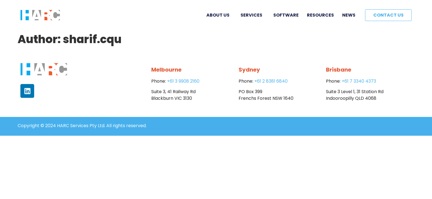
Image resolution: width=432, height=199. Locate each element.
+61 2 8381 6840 (271, 81)
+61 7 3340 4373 (359, 81)
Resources (320, 15)
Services (253, 15)
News (348, 15)
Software (286, 15)
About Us (219, 15)
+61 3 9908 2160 (183, 81)
